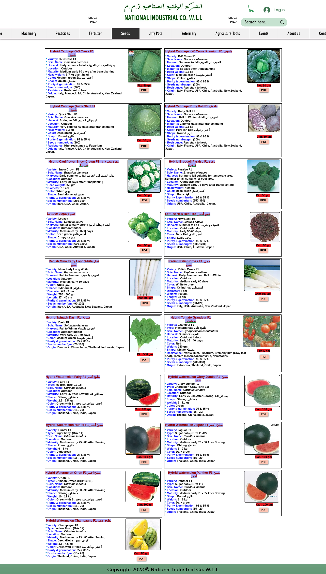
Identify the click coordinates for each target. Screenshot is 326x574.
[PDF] (144, 90)
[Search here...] (257, 22)
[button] (251, 8)
